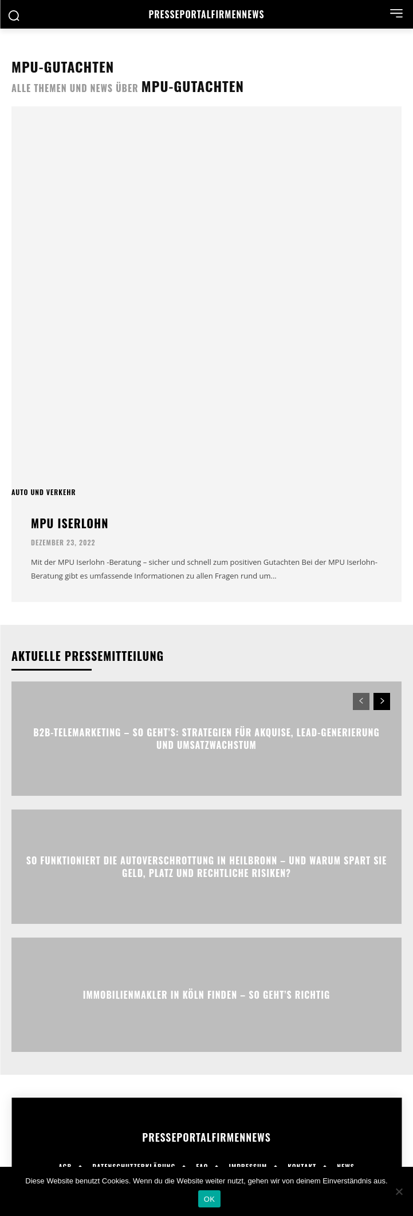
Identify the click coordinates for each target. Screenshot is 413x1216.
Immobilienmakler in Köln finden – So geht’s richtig (207, 995)
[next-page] (381, 701)
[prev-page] (361, 701)
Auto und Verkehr (43, 492)
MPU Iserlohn (69, 523)
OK (209, 1199)
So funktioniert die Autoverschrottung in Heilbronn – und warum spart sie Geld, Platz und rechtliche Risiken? (206, 867)
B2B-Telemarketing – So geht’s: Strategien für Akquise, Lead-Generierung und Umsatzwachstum (206, 738)
